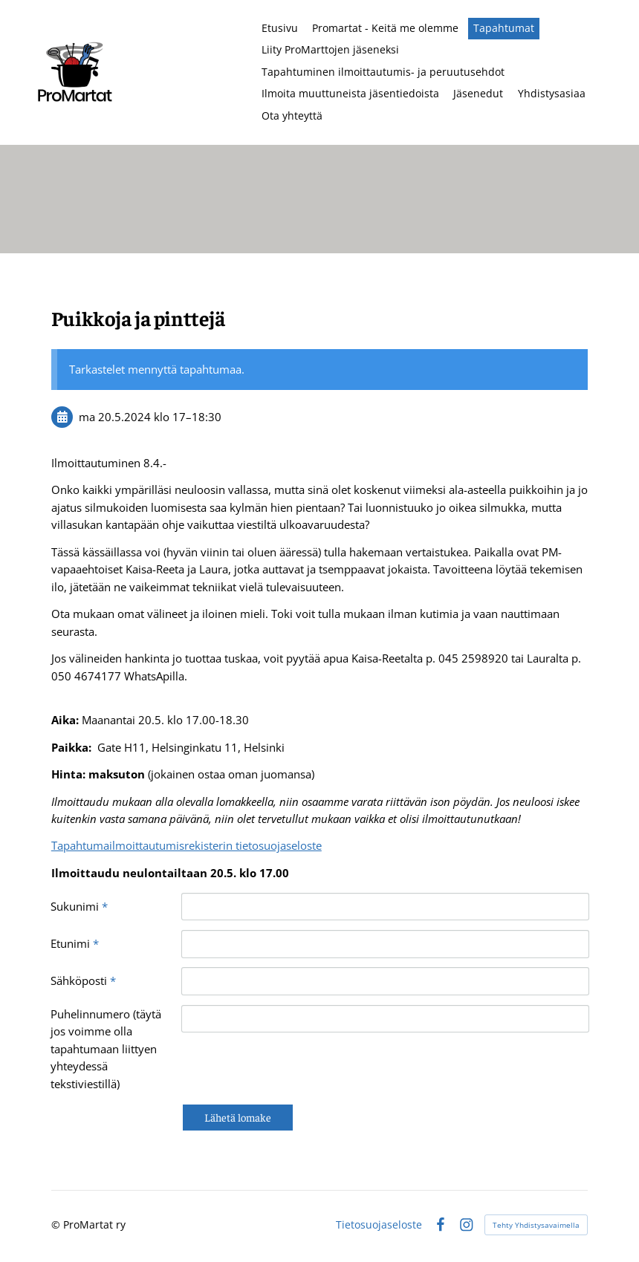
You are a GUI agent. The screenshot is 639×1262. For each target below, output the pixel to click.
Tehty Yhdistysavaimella (536, 1225)
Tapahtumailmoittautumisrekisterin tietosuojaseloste (186, 845)
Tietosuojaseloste (379, 1225)
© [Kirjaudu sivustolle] (57, 1224)
